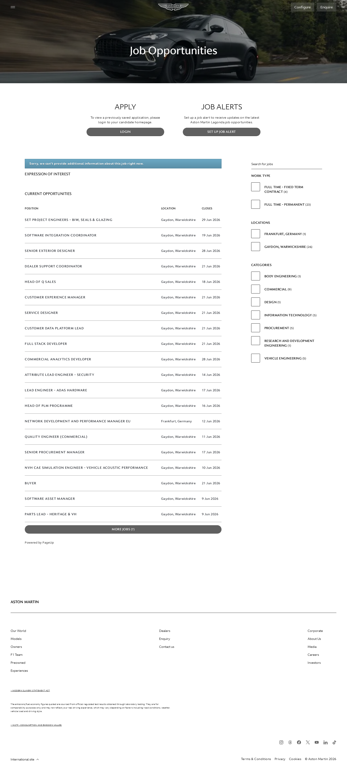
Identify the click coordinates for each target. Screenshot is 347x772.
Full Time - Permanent (287, 204)
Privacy (280, 759)
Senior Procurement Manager (55, 452)
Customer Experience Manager (55, 297)
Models (16, 639)
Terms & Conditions (256, 759)
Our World (18, 631)
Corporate (315, 631)
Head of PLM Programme (49, 406)
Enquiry (164, 639)
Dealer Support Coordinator (53, 266)
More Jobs (123, 529)
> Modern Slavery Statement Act (30, 690)
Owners (16, 647)
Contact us (166, 647)
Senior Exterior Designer (50, 251)
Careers (313, 655)
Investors (314, 663)
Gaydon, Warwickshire (288, 247)
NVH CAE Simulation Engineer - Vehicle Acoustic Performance (86, 468)
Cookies (295, 759)
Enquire (326, 7)
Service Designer (41, 313)
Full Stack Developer (46, 344)
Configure (302, 7)
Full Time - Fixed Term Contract (283, 189)
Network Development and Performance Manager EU (78, 421)
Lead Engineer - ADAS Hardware (56, 390)
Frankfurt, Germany (285, 234)
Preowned (18, 663)
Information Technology (290, 315)
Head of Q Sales (40, 282)
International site (25, 759)
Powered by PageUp (39, 542)
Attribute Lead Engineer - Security (59, 375)
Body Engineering (282, 276)
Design (272, 302)
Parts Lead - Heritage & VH (51, 514)
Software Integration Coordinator (60, 235)
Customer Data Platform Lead (54, 328)
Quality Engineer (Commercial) (56, 437)
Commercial (278, 289)
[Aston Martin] (173, 7)
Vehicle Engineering (285, 358)
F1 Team (17, 655)
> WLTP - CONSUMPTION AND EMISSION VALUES (36, 725)
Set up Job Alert (221, 131)
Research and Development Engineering (289, 343)
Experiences (19, 671)
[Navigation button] (13, 7)
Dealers (164, 631)
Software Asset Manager (50, 499)
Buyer (30, 483)
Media (312, 647)
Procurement (279, 328)
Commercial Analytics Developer (58, 359)
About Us (314, 639)
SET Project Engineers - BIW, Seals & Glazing (68, 220)
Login (125, 131)
